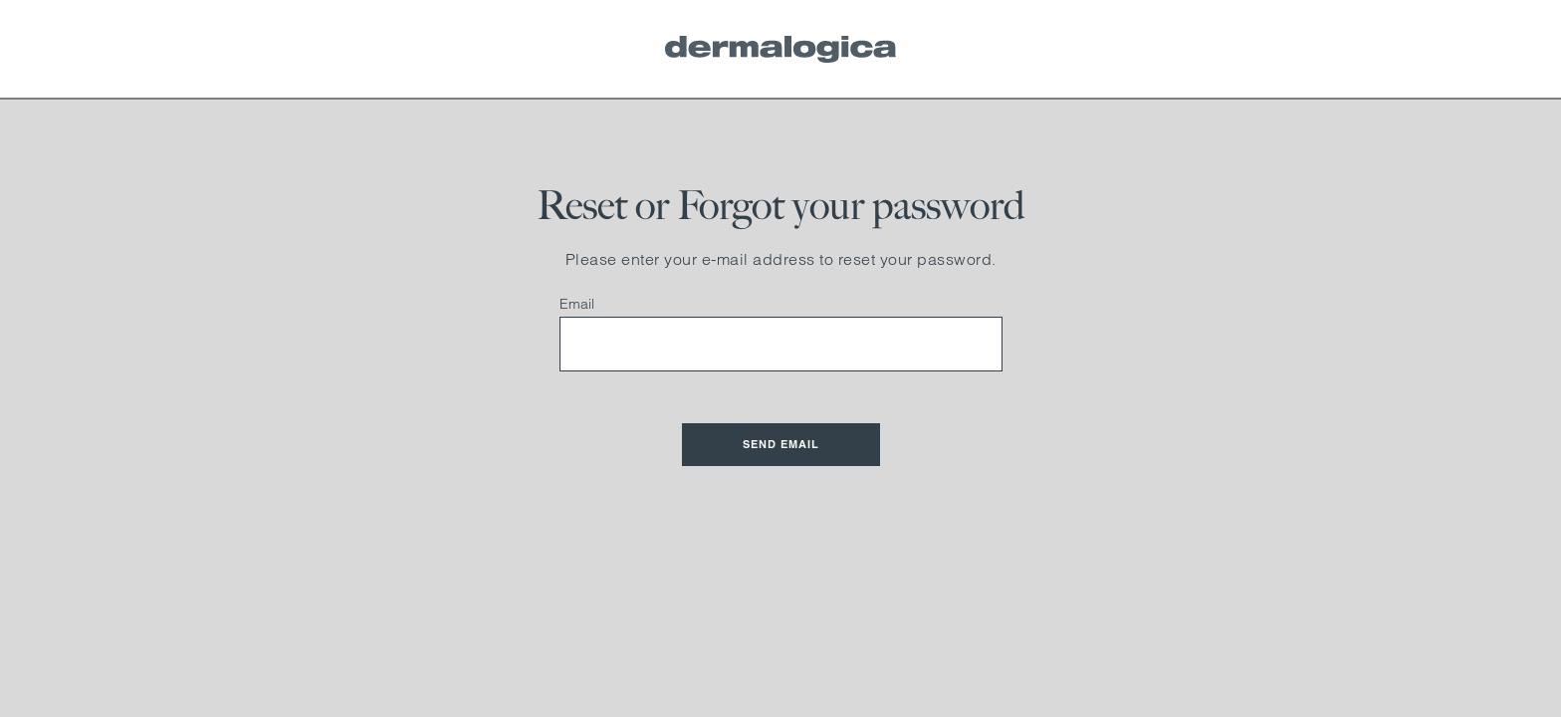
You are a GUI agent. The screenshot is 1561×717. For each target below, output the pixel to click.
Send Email (781, 444)
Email (576, 304)
